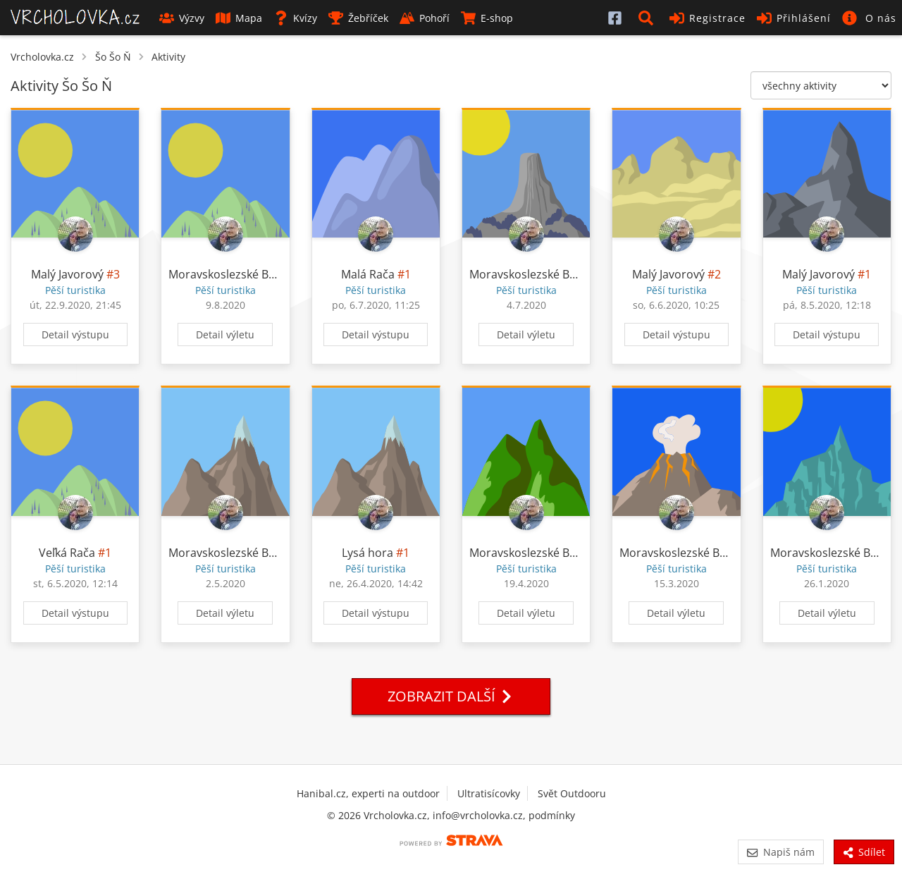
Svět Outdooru (572, 793)
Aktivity (168, 56)
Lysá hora (367, 552)
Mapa (239, 18)
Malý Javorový (67, 274)
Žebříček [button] (358, 18)
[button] (648, 17)
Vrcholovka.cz (42, 56)
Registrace (707, 18)
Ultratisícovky (488, 793)
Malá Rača (368, 274)
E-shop (487, 18)
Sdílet (864, 852)
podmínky (552, 815)
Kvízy (295, 18)
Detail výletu (225, 334)
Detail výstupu (75, 334)
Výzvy (181, 18)
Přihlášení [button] (794, 18)
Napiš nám (780, 852)
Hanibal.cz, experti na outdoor (368, 793)
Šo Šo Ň (113, 56)
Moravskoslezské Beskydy (236, 274)
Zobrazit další (451, 696)
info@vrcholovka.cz (478, 815)
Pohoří (425, 18)
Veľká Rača (67, 552)
